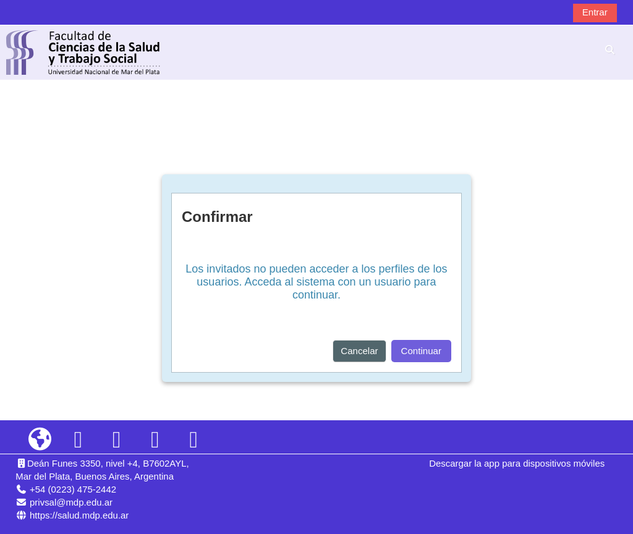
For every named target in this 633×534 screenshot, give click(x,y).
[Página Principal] (83, 51)
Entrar (595, 12)
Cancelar (359, 350)
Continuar (421, 350)
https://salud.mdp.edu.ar (79, 515)
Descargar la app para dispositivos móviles (517, 463)
